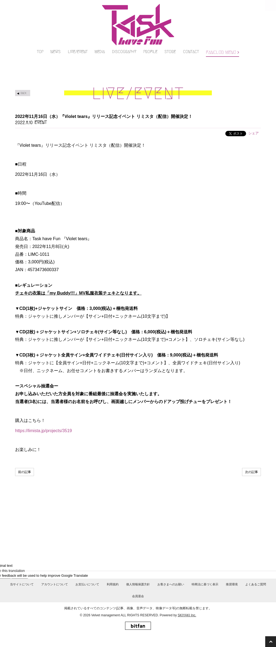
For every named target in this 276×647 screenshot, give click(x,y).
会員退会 (138, 608)
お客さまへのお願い (170, 596)
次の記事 (251, 455)
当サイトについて (22, 596)
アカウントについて (54, 596)
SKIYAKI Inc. (187, 627)
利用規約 (113, 596)
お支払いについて (87, 596)
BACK (23, 76)
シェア (253, 116)
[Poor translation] (19, 566)
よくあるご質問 (255, 596)
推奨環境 (232, 596)
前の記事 (24, 455)
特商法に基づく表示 (205, 596)
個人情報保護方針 (138, 596)
